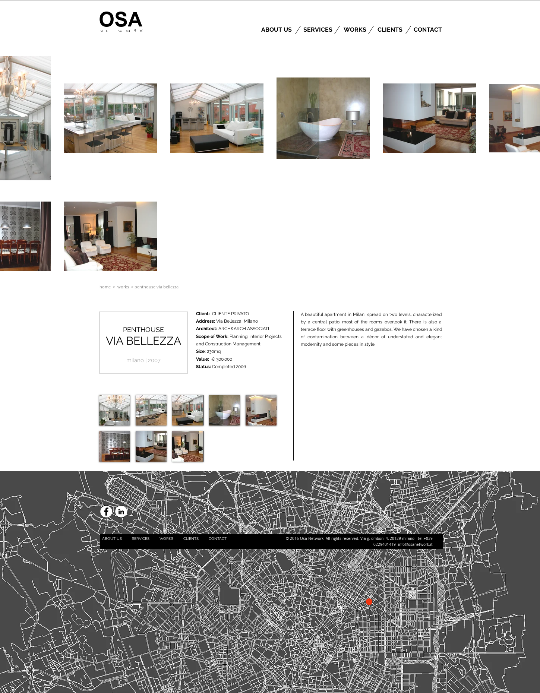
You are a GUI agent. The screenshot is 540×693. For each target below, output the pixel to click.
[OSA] (120, 20)
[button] (114, 410)
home (105, 286)
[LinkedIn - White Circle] (121, 512)
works (123, 286)
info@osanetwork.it (415, 544)
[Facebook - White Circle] (106, 512)
